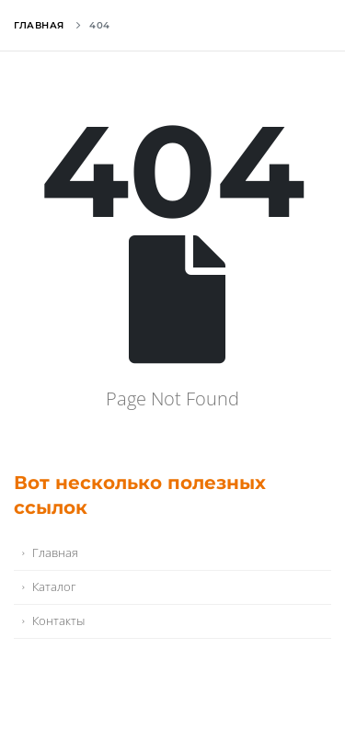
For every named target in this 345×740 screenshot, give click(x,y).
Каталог (53, 587)
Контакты (58, 621)
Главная (39, 25)
